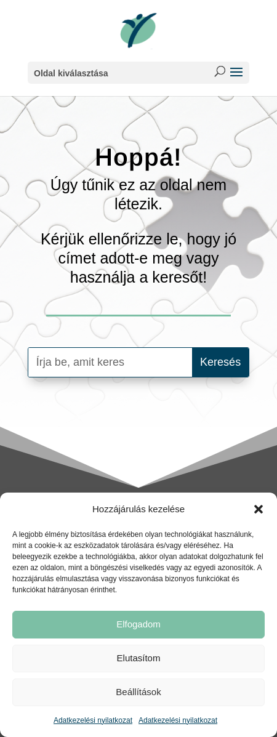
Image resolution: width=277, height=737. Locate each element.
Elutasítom (139, 658)
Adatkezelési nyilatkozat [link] (93, 720)
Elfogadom (138, 624)
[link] (138, 30)
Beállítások (138, 692)
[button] (258, 509)
